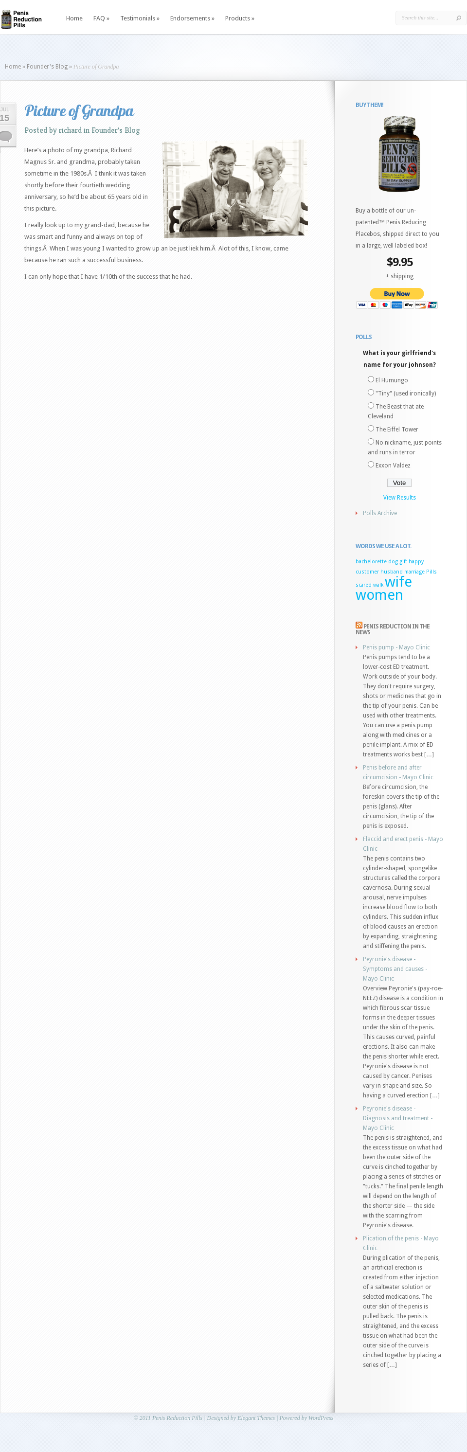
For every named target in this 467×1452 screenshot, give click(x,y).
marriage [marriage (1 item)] (414, 572)
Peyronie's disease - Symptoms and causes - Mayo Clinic (395, 969)
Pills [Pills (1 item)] (431, 572)
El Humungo (392, 380)
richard (70, 130)
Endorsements (192, 18)
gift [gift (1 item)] (403, 561)
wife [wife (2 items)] (398, 582)
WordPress (320, 1418)
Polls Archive (380, 513)
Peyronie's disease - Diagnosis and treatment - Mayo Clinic (397, 1118)
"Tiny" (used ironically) (406, 393)
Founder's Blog (47, 66)
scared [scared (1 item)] (364, 585)
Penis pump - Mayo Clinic (396, 647)
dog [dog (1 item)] (393, 561)
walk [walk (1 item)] (378, 585)
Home (74, 18)
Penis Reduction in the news (393, 629)
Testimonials (140, 18)
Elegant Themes (256, 1418)
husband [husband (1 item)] (391, 572)
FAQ (101, 18)
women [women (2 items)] (379, 595)
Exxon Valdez (393, 465)
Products (239, 18)
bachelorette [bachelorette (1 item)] (371, 561)
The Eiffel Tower (397, 429)
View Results (399, 497)
